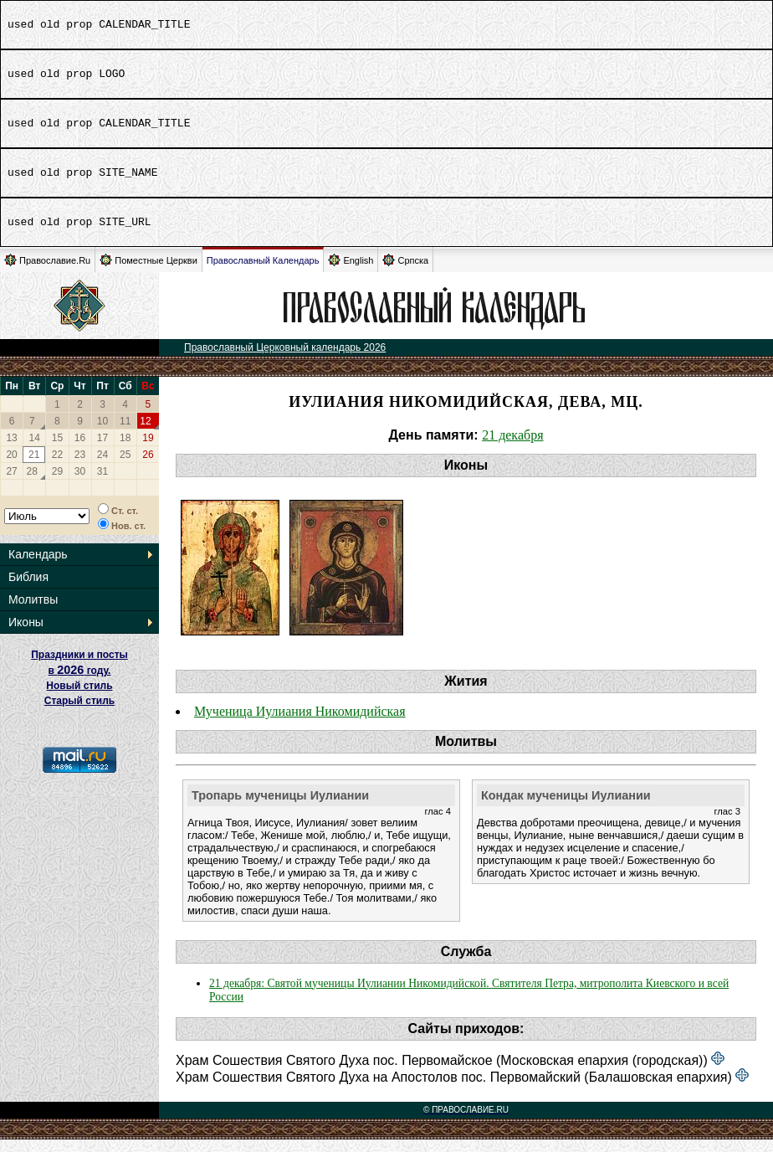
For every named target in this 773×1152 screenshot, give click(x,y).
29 (57, 484)
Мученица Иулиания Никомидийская (300, 724)
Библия (28, 589)
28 (32, 484)
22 (57, 467)
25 (125, 467)
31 (102, 484)
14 (34, 450)
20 (11, 467)
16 (79, 450)
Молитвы (33, 612)
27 (11, 484)
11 (125, 434)
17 (102, 450)
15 (57, 450)
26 (147, 467)
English (350, 272)
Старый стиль (79, 713)
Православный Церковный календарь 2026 (285, 360)
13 (11, 450)
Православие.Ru (47, 272)
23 (79, 467)
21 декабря (512, 447)
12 (145, 434)
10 (102, 434)
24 (102, 467)
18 (125, 450)
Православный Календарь (263, 273)
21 (33, 467)
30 (79, 484)
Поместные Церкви (148, 272)
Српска (405, 272)
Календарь (38, 566)
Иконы (26, 634)
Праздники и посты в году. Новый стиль (79, 682)
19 (147, 450)
